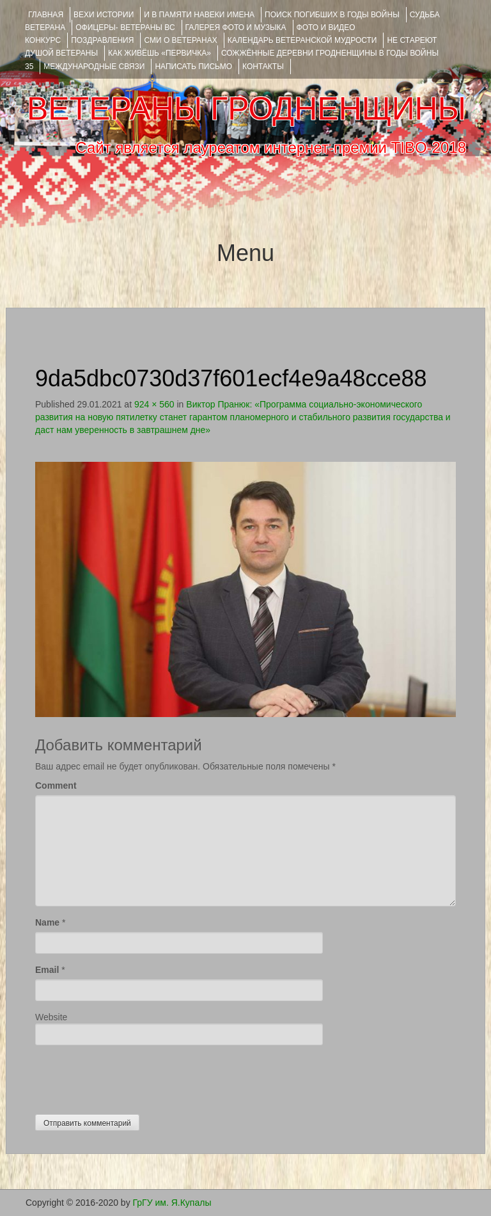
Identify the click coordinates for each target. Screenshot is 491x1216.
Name (47, 922)
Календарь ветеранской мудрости (302, 40)
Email (47, 970)
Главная (45, 14)
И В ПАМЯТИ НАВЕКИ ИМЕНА (199, 14)
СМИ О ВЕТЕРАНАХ (180, 40)
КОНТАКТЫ (263, 66)
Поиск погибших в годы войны (332, 14)
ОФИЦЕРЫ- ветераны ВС (125, 27)
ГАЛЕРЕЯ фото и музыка (235, 27)
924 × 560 (154, 404)
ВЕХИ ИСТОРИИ (104, 14)
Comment (56, 785)
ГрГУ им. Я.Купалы (172, 1202)
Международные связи (93, 66)
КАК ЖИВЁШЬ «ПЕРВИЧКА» (159, 53)
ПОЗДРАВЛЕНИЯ (102, 40)
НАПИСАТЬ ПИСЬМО (193, 66)
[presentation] (132, 1077)
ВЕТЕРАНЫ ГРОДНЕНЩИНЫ (246, 108)
